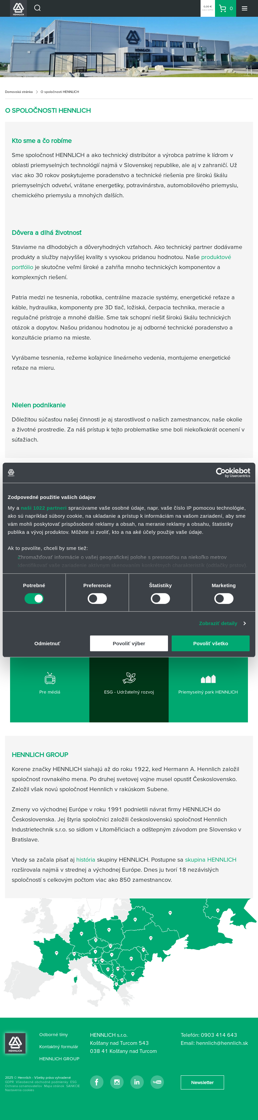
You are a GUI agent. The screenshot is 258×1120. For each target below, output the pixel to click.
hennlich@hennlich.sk (222, 1043)
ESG (73, 1082)
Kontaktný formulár (58, 1046)
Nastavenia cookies (19, 1090)
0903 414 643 (219, 1035)
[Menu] (244, 8)
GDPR (9, 1082)
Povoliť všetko (210, 643)
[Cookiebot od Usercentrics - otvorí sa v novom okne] (220, 473)
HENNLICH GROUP (59, 1058)
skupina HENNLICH (210, 859)
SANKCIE (73, 1086)
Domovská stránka (19, 92)
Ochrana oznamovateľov (23, 1086)
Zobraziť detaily (218, 623)
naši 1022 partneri (44, 507)
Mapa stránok (54, 1086)
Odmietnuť (47, 643)
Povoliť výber (129, 643)
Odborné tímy (53, 1034)
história (85, 859)
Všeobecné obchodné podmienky (42, 1082)
